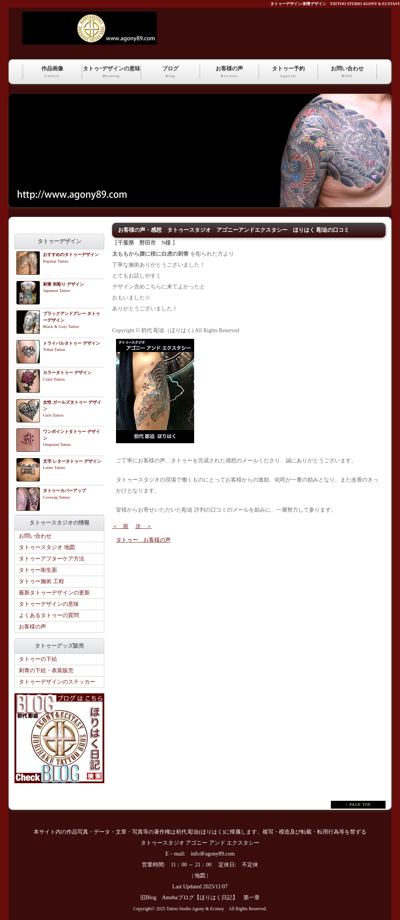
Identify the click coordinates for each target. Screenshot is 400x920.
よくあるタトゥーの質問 (49, 615)
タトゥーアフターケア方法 (51, 559)
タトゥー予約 (288, 72)
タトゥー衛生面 (38, 570)
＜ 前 (120, 526)
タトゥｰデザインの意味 (111, 72)
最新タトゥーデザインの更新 (54, 593)
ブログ (170, 72)
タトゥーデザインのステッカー (57, 682)
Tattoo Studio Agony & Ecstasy (195, 908)
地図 (200, 876)
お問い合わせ (347, 72)
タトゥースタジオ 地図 (47, 547)
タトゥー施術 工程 (41, 581)
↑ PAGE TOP (358, 804)
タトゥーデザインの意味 (49, 604)
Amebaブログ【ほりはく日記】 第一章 (213, 897)
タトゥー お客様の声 (143, 540)
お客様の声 (229, 72)
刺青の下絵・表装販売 (46, 670)
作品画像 (52, 72)
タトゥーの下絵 (38, 659)
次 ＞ (144, 526)
